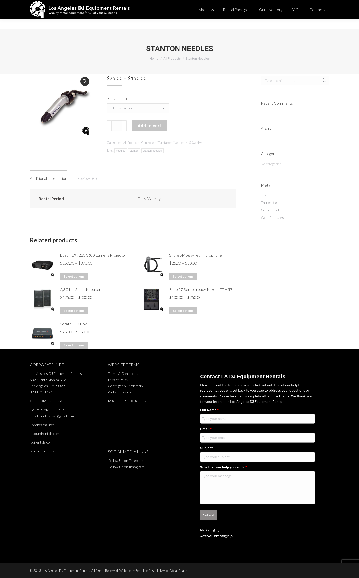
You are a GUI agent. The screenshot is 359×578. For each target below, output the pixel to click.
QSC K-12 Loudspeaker (80, 289)
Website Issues (119, 392)
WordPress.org (272, 217)
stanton (134, 150)
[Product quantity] (117, 125)
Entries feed (270, 202)
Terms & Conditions (123, 373)
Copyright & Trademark (125, 386)
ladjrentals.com (41, 442)
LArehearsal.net (42, 425)
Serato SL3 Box (73, 323)
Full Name (209, 410)
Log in (265, 195)
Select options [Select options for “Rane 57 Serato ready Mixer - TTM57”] (183, 311)
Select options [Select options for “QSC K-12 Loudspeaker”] (74, 311)
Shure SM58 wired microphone (195, 255)
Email (206, 429)
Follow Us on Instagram (126, 467)
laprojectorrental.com (46, 451)
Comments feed (272, 210)
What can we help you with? (223, 467)
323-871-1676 (212, 5)
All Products (131, 143)
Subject (206, 448)
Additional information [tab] (48, 178)
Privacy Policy (118, 380)
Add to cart (149, 125)
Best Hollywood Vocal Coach (168, 571)
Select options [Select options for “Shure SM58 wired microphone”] (183, 276)
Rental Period (117, 99)
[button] (84, 81)
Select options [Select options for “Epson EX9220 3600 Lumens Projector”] (74, 276)
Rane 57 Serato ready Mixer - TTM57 (200, 289)
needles (120, 150)
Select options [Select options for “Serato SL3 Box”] (74, 345)
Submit (208, 515)
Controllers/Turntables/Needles (163, 143)
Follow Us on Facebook (126, 460)
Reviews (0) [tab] (87, 178)
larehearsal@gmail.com (56, 416)
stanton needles (152, 150)
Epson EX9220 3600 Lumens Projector (93, 255)
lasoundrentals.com (45, 433)
